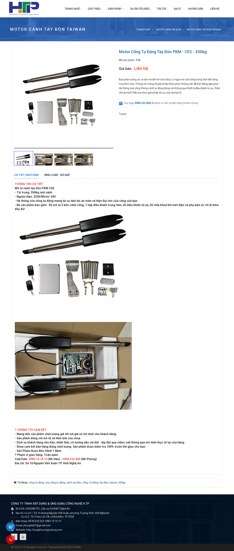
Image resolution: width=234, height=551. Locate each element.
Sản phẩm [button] (115, 8)
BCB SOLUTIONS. (71, 547)
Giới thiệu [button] (94, 8)
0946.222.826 (143, 103)
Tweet (122, 114)
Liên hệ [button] (214, 8)
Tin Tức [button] (162, 8)
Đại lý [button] (177, 8)
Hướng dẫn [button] (195, 8)
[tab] (26, 175)
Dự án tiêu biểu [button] (140, 8)
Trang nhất (72, 8)
